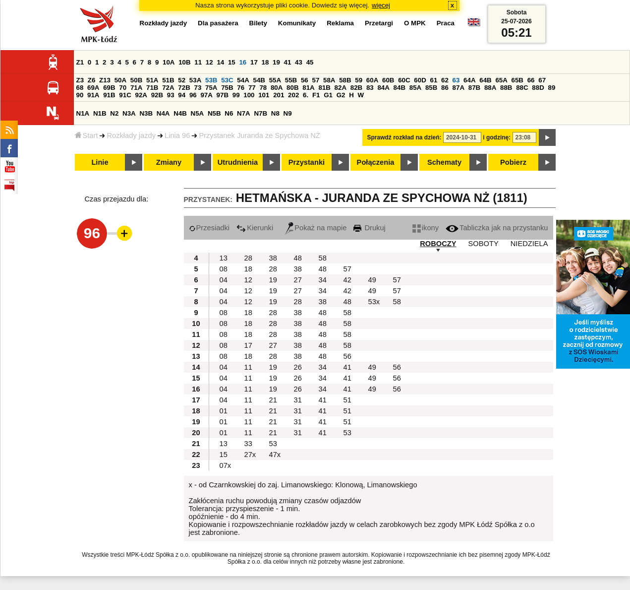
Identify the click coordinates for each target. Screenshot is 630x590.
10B (184, 62)
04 (224, 280)
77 (252, 87)
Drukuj (369, 228)
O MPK (415, 23)
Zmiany (168, 162)
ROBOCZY (438, 244)
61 (433, 80)
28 (248, 258)
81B (324, 87)
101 (263, 95)
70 (122, 87)
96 (193, 95)
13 (224, 258)
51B (168, 80)
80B (292, 87)
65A (501, 80)
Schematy (444, 162)
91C (125, 95)
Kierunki (254, 228)
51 (347, 400)
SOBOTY (483, 244)
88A (490, 87)
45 (310, 62)
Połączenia (376, 162)
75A (211, 87)
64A (469, 80)
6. (305, 95)
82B (356, 87)
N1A (83, 113)
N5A (197, 113)
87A (458, 87)
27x (250, 455)
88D (538, 87)
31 (298, 400)
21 (273, 400)
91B (109, 95)
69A (93, 87)
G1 (328, 95)
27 (298, 280)
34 (323, 280)
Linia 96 (177, 135)
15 (231, 62)
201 (278, 95)
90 (80, 95)
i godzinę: (497, 137)
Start (86, 135)
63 (456, 80)
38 (273, 258)
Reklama (340, 23)
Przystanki (306, 162)
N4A (163, 113)
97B (223, 95)
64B (485, 80)
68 (80, 87)
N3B (146, 113)
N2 (114, 113)
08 (224, 269)
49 (372, 280)
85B (431, 87)
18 (265, 62)
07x (225, 465)
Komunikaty (297, 23)
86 (445, 87)
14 (220, 62)
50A (120, 80)
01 (224, 411)
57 (315, 80)
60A (372, 80)
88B (506, 87)
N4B (180, 113)
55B (291, 80)
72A (168, 87)
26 (298, 367)
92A (141, 95)
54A (243, 80)
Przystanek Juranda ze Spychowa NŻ (259, 135)
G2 (341, 95)
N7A (243, 113)
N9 (288, 113)
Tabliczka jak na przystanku (497, 228)
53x (374, 302)
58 (323, 258)
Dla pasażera (218, 23)
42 (347, 280)
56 (304, 80)
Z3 (80, 80)
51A (152, 80)
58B (345, 80)
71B (152, 87)
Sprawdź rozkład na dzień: (404, 137)
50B (136, 80)
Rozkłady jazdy (131, 135)
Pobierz (513, 162)
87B (474, 87)
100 (248, 95)
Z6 (92, 80)
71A (136, 87)
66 (531, 80)
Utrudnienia (238, 162)
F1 (316, 95)
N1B (100, 113)
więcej (381, 5)
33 (248, 444)
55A (275, 80)
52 (181, 80)
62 (445, 80)
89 (552, 87)
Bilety (258, 23)
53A (195, 80)
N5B (214, 113)
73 (198, 87)
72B (184, 87)
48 (298, 258)
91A (93, 95)
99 (236, 95)
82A (340, 87)
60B (388, 80)
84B (399, 87)
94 (181, 95)
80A (277, 87)
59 (358, 80)
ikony (425, 228)
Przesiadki (209, 228)
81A (308, 87)
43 (298, 62)
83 (370, 87)
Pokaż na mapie (315, 228)
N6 (229, 113)
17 (254, 62)
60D (420, 80)
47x (275, 455)
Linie (99, 162)
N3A (129, 113)
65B (517, 80)
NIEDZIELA (529, 244)
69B (109, 87)
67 (542, 80)
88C (522, 87)
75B (227, 87)
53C (227, 80)
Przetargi (379, 23)
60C (404, 80)
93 (170, 95)
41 (287, 62)
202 (293, 95)
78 (263, 87)
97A (206, 95)
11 (198, 62)
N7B (260, 113)
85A (415, 87)
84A (383, 87)
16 (242, 62)
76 (240, 87)
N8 (275, 113)
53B (211, 80)
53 (347, 433)
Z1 (80, 62)
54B (259, 80)
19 (276, 62)
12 (209, 62)
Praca (446, 23)
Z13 (105, 80)
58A (329, 80)
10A (168, 62)
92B (157, 95)
